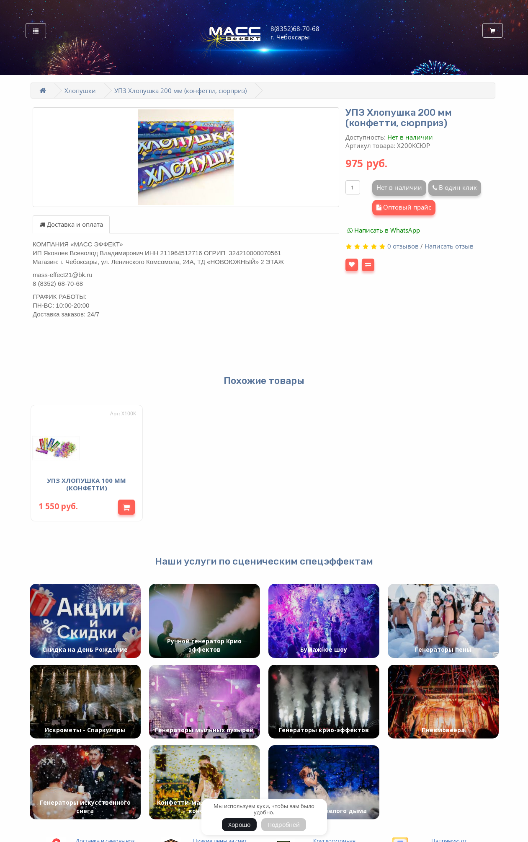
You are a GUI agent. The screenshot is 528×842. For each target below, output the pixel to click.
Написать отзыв (449, 246)
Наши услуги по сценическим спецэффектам (264, 559)
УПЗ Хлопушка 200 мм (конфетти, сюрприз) (180, 90)
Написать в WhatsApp (384, 230)
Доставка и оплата (71, 224)
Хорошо (239, 825)
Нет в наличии (399, 187)
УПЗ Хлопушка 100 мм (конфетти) (86, 482)
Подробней (284, 825)
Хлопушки (80, 90)
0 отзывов (403, 246)
